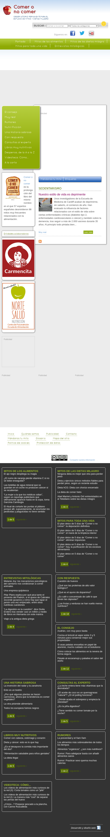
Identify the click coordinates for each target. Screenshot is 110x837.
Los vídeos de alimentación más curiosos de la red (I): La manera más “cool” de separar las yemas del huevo (26, 797)
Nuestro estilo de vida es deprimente (62, 194)
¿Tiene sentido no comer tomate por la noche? (77, 711)
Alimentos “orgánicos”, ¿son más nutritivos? (79, 749)
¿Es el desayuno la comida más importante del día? (26, 747)
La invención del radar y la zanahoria (23, 685)
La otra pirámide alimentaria (18, 703)
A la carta (11, 162)
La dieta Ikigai (11, 757)
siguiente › (21, 519)
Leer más (88, 232)
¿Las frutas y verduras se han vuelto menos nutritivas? (79, 604)
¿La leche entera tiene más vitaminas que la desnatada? (80, 687)
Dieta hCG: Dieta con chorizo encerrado (77, 487)
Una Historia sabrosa (18, 132)
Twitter (82, 33)
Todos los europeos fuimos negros (21, 708)
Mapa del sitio (61, 438)
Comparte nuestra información (82, 460)
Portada (20, 41)
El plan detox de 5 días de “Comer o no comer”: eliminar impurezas (77, 538)
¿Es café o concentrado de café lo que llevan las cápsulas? (77, 597)
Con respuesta (14, 137)
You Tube (91, 33)
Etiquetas (70, 179)
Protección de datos (48, 442)
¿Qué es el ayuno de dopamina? (74, 592)
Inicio (11, 433)
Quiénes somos (30, 433)
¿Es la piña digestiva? (68, 706)
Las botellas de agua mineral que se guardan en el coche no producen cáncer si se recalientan (26, 487)
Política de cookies (18, 442)
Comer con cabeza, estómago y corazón (24, 738)
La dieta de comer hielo (69, 492)
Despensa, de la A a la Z (19, 152)
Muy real (42, 232)
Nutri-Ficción (13, 127)
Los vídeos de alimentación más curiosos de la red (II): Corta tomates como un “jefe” (26, 789)
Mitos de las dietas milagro (87, 41)
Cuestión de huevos (67, 581)
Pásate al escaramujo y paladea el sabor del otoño (80, 659)
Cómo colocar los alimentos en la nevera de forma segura (79, 652)
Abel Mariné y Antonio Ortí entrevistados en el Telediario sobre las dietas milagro (79, 497)
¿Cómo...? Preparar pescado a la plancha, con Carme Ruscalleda (25, 805)
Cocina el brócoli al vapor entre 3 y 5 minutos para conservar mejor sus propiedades (76, 638)
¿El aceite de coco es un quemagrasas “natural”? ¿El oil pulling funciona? (77, 693)
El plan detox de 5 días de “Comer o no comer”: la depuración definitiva (77, 524)
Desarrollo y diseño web (83, 828)
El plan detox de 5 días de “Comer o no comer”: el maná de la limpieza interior (77, 531)
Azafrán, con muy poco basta (72, 631)
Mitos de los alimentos (49, 41)
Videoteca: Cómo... (17, 157)
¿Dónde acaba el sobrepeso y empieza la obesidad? (78, 700)
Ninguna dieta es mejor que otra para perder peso (80, 475)
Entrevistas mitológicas (69, 46)
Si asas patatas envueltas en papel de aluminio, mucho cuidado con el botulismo (78, 645)
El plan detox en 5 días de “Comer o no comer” (77, 555)
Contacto (71, 433)
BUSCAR (39, 25)
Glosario (41, 438)
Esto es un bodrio (13, 690)
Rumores (10, 122)
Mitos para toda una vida (31, 46)
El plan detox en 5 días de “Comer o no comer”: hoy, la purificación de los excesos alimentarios (79, 547)
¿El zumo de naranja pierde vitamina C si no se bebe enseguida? (26, 479)
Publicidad (52, 433)
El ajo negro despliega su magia (20, 473)
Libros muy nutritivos (18, 147)
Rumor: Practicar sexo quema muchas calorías (77, 761)
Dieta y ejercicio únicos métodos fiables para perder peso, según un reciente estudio (80, 482)
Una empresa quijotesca (16, 590)
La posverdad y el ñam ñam (71, 738)
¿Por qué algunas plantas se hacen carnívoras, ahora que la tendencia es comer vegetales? (26, 697)
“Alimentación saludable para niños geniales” (27, 753)
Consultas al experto (18, 142)
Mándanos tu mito (51, 179)
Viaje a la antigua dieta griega (19, 618)
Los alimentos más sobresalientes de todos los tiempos (79, 743)
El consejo (11, 112)
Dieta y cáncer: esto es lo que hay (21, 742)
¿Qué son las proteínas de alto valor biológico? (76, 586)
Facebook (73, 33)
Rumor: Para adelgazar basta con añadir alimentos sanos (78, 754)
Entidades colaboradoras (16, 234)
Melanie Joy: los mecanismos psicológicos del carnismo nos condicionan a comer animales (25, 584)
